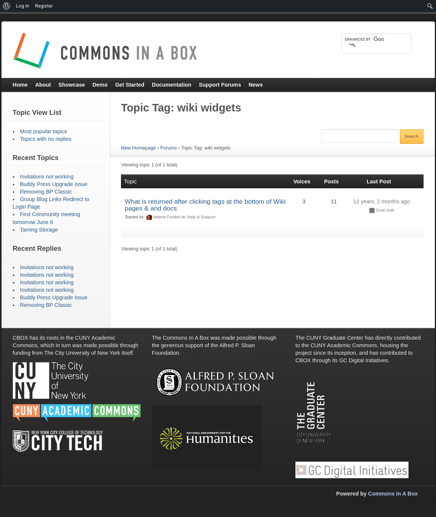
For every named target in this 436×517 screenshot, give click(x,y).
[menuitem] (6, 6)
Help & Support (201, 217)
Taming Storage (39, 230)
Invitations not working (46, 177)
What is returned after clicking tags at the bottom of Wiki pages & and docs (205, 205)
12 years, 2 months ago (381, 201)
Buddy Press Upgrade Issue (53, 184)
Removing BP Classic (46, 192)
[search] (364, 39)
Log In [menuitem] (22, 6)
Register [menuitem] (44, 6)
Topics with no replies (46, 139)
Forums (168, 148)
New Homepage (138, 148)
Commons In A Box (393, 494)
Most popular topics (43, 131)
